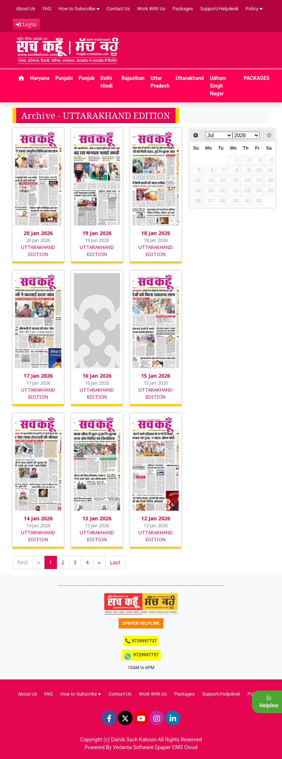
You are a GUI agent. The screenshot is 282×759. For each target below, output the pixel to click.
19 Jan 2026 (96, 233)
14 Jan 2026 (38, 518)
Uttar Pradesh (160, 82)
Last (115, 562)
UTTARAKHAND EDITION (38, 250)
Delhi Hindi (107, 82)
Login (26, 24)
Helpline (268, 701)
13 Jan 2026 (96, 518)
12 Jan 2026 (155, 518)
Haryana (39, 78)
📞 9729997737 (141, 641)
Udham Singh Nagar (218, 85)
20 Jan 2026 (38, 233)
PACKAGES (256, 78)
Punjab (87, 78)
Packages (183, 8)
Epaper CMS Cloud (176, 747)
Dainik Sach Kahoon (133, 739)
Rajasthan (133, 78)
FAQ (47, 8)
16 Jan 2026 (96, 375)
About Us (25, 8)
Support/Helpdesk (219, 8)
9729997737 (141, 656)
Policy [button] (254, 8)
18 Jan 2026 (155, 233)
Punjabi (63, 78)
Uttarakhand (190, 78)
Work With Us (151, 8)
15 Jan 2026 (155, 375)
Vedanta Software (133, 747)
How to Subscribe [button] (79, 8)
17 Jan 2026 (38, 375)
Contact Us (118, 8)
